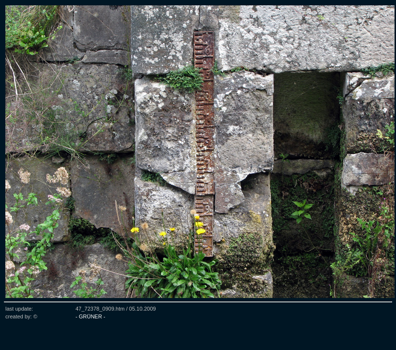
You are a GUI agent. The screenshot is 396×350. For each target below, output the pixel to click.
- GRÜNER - (90, 316)
